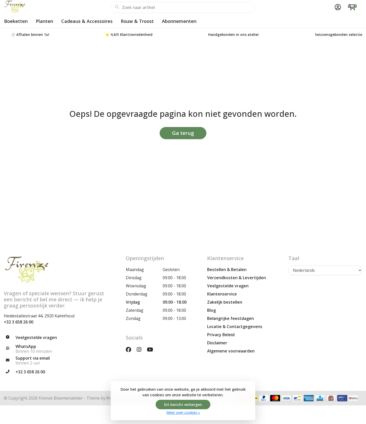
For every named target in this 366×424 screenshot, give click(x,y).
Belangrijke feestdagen (230, 318)
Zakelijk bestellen (224, 302)
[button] (337, 7)
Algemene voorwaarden (231, 351)
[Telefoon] (61, 372)
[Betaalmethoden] (264, 398)
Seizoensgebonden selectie (338, 34)
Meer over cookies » (183, 412)
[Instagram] (141, 349)
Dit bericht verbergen (183, 404)
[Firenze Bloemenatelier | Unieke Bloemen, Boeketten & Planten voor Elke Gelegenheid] (57, 7)
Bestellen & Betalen (227, 269)
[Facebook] (130, 349)
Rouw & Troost (137, 21)
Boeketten (16, 21)
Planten (44, 21)
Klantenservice (222, 294)
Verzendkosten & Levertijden (236, 277)
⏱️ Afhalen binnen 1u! (30, 34)
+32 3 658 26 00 (18, 322)
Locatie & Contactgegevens (234, 326)
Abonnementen (179, 21)
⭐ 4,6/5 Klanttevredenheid (128, 34)
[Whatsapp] (61, 349)
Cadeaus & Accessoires (87, 21)
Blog (211, 310)
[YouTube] (152, 349)
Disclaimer (217, 343)
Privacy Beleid (221, 334)
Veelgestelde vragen (228, 286)
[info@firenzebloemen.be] (61, 360)
